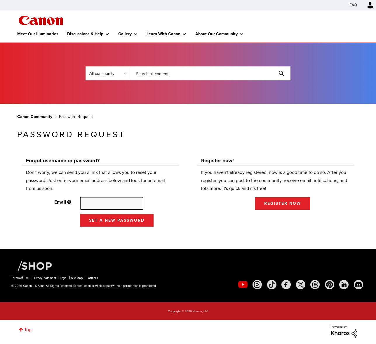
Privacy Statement (44, 278)
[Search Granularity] (108, 73)
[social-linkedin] (344, 284)
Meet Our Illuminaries (37, 34)
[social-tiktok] (271, 284)
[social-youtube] (243, 284)
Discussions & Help (85, 34)
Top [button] (28, 329)
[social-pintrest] (329, 284)
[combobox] (210, 73)
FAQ (353, 5)
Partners (92, 278)
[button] (69, 202)
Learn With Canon (163, 34)
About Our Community (216, 34)
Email (60, 202)
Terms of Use (20, 278)
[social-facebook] (286, 284)
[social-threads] (315, 284)
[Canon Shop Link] (31, 265)
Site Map (77, 278)
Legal (63, 278)
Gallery (125, 34)
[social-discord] (358, 284)
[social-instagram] (257, 284)
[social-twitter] (300, 284)
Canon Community (41, 20)
